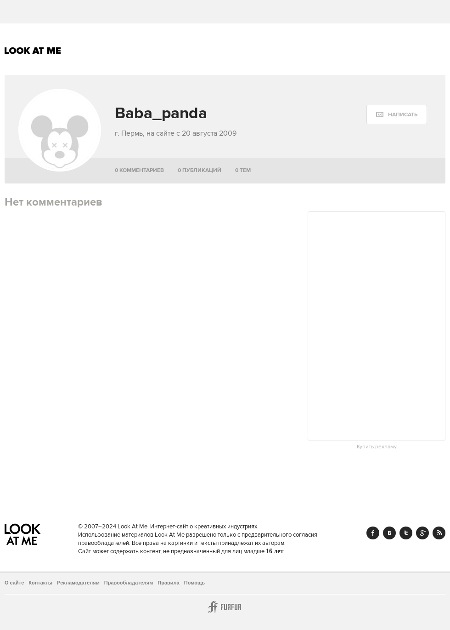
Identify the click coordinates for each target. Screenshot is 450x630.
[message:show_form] (396, 114)
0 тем (243, 170)
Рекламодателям (78, 582)
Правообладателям (128, 582)
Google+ (422, 533)
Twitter (405, 533)
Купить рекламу (377, 447)
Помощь (194, 582)
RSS (439, 533)
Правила (168, 582)
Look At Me (33, 50)
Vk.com (389, 533)
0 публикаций (199, 170)
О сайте (14, 582)
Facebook (372, 533)
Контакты (40, 582)
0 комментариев (139, 170)
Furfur (225, 607)
